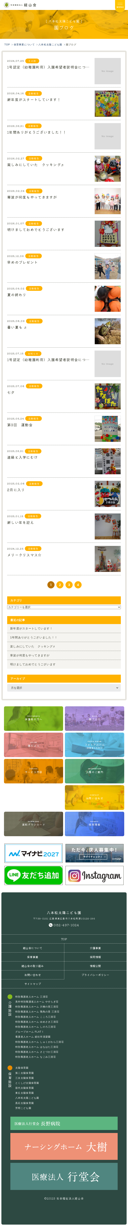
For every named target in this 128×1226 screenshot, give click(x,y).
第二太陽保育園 (24, 1073)
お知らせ (33, 353)
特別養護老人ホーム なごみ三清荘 (35, 1056)
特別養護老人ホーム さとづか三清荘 (37, 1052)
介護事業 (95, 948)
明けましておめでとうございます (36, 229)
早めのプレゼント (22, 262)
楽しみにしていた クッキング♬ (35, 164)
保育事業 (32, 957)
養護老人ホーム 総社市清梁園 (33, 1036)
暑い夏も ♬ (17, 326)
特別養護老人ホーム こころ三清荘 (35, 1016)
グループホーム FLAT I (29, 1031)
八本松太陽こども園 (27, 1098)
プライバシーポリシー (95, 975)
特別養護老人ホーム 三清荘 (31, 996)
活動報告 (33, 93)
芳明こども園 (23, 1108)
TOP (64, 939)
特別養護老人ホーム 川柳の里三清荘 (37, 1006)
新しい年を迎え (20, 522)
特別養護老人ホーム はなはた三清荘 (37, 1047)
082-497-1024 (66, 924)
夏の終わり (16, 294)
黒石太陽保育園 (24, 1103)
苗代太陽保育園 (24, 1088)
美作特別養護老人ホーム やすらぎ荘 (37, 1001)
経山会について (32, 948)
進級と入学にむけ (22, 457)
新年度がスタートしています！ (34, 99)
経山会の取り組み (32, 966)
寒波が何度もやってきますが (32, 196)
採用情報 (95, 957)
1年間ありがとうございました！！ (36, 131)
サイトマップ (32, 984)
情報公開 (95, 966)
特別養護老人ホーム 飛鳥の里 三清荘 (37, 1011)
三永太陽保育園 (24, 1078)
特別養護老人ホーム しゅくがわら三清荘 (39, 1042)
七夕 (11, 392)
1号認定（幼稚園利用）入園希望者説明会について (49, 66)
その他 (32, 61)
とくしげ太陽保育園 (27, 1083)
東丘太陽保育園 (24, 1093)
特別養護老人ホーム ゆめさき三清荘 (37, 1021)
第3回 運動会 (20, 424)
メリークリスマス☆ (24, 554)
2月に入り (16, 489)
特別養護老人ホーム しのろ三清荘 (35, 1026)
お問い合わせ (32, 975)
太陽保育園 (21, 1067)
